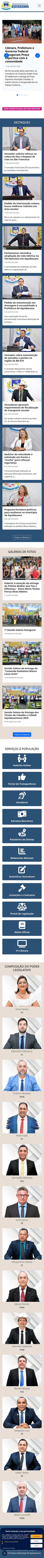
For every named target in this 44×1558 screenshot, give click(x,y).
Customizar (36, 1536)
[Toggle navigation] (39, 5)
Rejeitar (36, 1541)
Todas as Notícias (22, 537)
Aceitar (36, 1546)
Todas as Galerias (22, 734)
